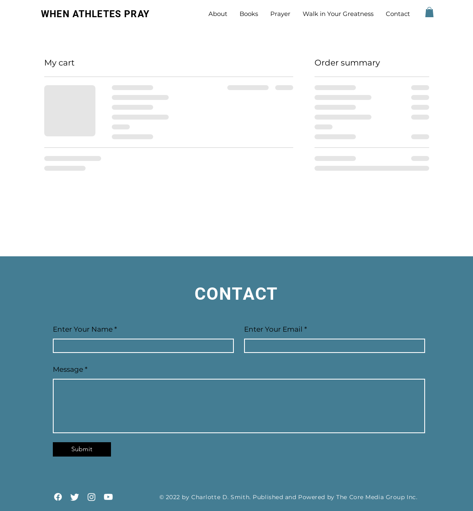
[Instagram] (91, 497)
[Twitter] (75, 497)
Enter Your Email (273, 329)
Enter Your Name (83, 329)
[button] (429, 12)
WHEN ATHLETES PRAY (95, 14)
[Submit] (82, 449)
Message (68, 369)
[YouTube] (108, 497)
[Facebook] (58, 497)
